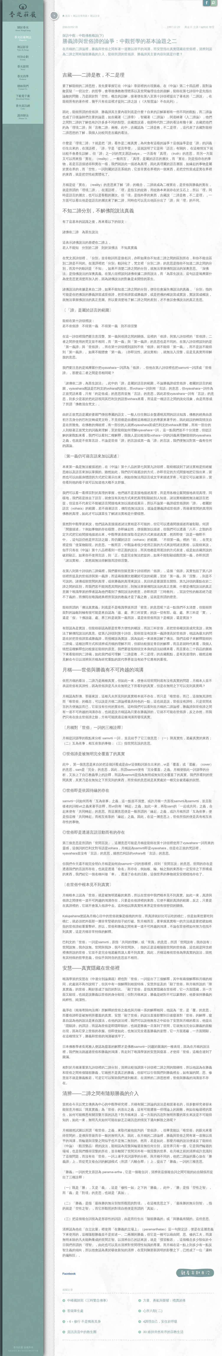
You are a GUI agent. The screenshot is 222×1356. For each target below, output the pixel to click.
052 (72, 27)
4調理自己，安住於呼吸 (160, 1321)
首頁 (67, 16)
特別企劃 (22, 58)
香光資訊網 (22, 107)
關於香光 (22, 29)
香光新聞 (22, 68)
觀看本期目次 (195, 1273)
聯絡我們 (22, 87)
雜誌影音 (22, 48)
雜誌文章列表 (80, 16)
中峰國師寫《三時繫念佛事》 (88, 1300)
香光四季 (22, 77)
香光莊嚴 (22, 11)
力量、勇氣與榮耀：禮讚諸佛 (164, 1300)
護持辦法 (22, 117)
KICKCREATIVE (30, 1351)
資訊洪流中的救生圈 (81, 1332)
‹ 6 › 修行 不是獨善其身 (84, 1321)
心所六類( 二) (152, 1311)
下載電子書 (22, 97)
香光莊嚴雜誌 (22, 38)
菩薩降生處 (75, 1311)
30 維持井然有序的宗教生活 (163, 1332)
